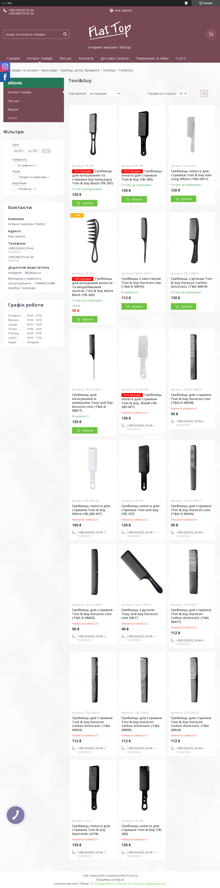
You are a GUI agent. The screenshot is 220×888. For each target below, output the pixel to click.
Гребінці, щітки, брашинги (79, 70)
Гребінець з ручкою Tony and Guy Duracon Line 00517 (139, 614)
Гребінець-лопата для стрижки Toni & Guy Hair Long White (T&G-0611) (191, 175)
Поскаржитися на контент (110, 884)
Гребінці (109, 70)
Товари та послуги (24, 70)
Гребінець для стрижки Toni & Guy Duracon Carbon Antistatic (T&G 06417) (191, 616)
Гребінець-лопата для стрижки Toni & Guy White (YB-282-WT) (91, 510)
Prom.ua (132, 875)
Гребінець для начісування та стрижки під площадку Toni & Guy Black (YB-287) (92, 177)
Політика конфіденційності (148, 884)
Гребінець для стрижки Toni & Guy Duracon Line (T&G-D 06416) (191, 510)
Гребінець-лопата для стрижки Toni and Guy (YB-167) (140, 510)
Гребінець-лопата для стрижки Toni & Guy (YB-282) (141, 830)
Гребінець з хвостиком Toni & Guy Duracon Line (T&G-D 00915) (141, 282)
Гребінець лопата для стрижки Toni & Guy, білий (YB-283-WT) (141, 401)
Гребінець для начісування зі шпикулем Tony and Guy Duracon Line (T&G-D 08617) (92, 403)
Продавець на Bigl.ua (110, 879)
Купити (87, 203)
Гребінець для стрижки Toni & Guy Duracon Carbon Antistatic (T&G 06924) (191, 724)
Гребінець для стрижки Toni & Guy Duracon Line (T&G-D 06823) (92, 614)
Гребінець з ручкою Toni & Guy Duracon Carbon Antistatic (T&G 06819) (191, 282)
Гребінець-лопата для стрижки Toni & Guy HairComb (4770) (91, 830)
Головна (13, 58)
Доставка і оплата (115, 58)
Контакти (86, 58)
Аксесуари (49, 70)
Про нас (65, 58)
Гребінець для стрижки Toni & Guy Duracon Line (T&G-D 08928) (191, 399)
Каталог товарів (39, 58)
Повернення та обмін (152, 58)
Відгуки (13, 109)
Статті (181, 58)
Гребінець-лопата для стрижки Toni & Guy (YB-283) (142, 175)
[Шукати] (64, 34)
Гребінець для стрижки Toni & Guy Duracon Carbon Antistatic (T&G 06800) (141, 724)
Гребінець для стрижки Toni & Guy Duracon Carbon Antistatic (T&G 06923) (92, 724)
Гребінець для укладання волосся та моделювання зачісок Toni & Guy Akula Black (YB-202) (92, 286)
